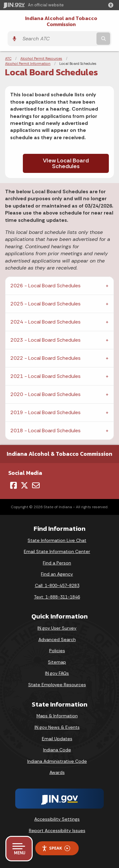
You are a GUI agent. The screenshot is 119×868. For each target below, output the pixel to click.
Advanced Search (57, 639)
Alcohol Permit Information (27, 63)
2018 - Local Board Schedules (45, 430)
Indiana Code (57, 750)
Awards (57, 772)
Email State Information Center (57, 551)
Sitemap (57, 662)
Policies (57, 650)
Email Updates (57, 739)
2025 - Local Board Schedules (45, 303)
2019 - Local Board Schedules (45, 412)
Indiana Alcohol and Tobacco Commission (61, 21)
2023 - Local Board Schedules (45, 340)
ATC (8, 58)
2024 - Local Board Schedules (45, 321)
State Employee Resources (57, 684)
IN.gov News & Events (57, 727)
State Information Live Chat (57, 540)
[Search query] (57, 38)
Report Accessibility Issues (57, 830)
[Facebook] (13, 485)
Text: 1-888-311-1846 (57, 597)
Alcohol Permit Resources (41, 58)
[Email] (36, 485)
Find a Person (57, 563)
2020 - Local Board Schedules (45, 394)
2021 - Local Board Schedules (45, 376)
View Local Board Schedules (66, 163)
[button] (112, 5)
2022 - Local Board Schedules (45, 358)
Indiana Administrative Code (57, 761)
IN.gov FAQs (57, 673)
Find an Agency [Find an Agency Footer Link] (57, 574)
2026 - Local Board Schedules (45, 285)
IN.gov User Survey (56, 628)
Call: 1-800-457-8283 (57, 585)
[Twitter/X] (24, 485)
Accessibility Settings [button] (57, 819)
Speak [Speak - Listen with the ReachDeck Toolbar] (56, 848)
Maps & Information (57, 716)
